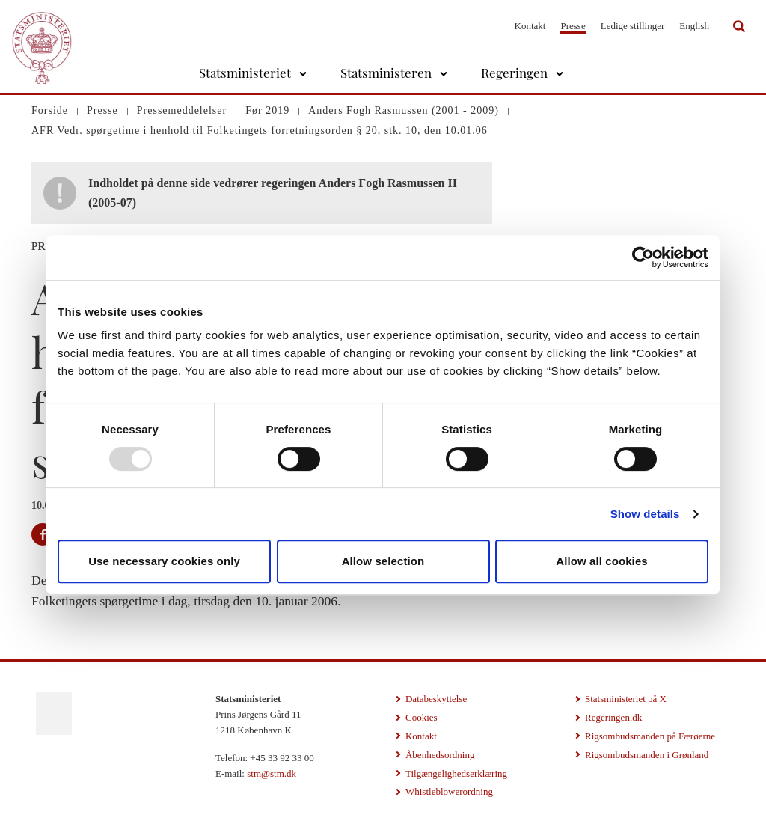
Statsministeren (386, 72)
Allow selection (383, 561)
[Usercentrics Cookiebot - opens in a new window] (642, 257)
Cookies (421, 717)
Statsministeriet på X (626, 698)
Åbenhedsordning (439, 754)
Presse (572, 25)
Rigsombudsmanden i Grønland (646, 754)
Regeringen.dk (613, 717)
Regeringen (514, 72)
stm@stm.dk (271, 773)
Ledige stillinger (633, 25)
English (694, 25)
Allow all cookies (602, 561)
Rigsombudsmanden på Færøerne (650, 736)
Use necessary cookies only (164, 561)
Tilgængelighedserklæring (456, 773)
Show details (645, 513)
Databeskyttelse (436, 698)
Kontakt (530, 25)
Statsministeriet (245, 72)
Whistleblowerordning (449, 791)
